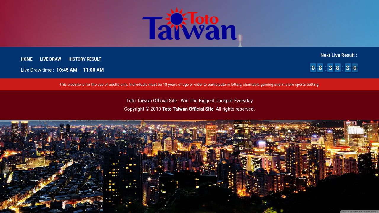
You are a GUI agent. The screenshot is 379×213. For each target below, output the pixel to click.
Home (27, 59)
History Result (84, 59)
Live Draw (50, 59)
